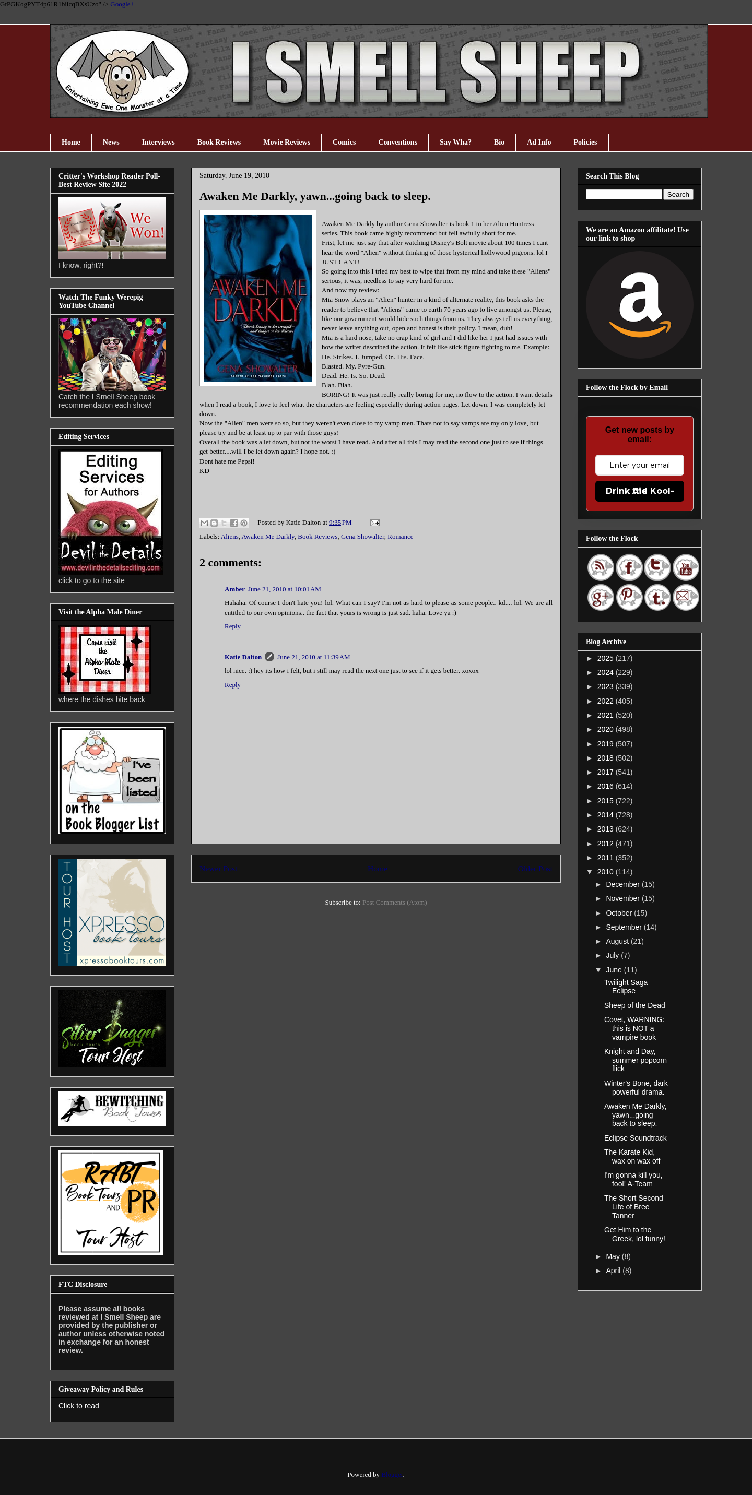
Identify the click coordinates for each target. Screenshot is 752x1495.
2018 (606, 758)
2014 (606, 815)
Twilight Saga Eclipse (626, 986)
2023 (606, 686)
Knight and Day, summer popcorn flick (635, 1060)
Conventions (397, 142)
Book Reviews (219, 142)
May (613, 1256)
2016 (606, 786)
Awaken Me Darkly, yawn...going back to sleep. (635, 1115)
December (623, 884)
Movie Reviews (286, 142)
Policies (585, 142)
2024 (606, 672)
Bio (499, 142)
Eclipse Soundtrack (635, 1138)
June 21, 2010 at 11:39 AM (313, 657)
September (624, 927)
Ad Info (539, 142)
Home (71, 142)
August (618, 941)
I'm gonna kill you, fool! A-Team (633, 1179)
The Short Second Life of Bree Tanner (633, 1207)
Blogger (392, 1474)
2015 (606, 801)
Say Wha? (456, 142)
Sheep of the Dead (634, 1005)
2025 (606, 658)
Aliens (230, 536)
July (613, 955)
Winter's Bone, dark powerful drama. (636, 1087)
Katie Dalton (243, 657)
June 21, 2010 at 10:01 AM (284, 589)
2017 (606, 772)
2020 (606, 729)
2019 (606, 744)
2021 (606, 715)
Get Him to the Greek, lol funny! (634, 1234)
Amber (235, 589)
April (614, 1270)
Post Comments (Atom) (394, 902)
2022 (606, 701)
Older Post (535, 868)
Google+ (122, 4)
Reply (233, 626)
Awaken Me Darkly (268, 536)
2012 (606, 843)
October (620, 913)
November (623, 898)
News (111, 142)
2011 (606, 857)
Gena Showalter (362, 536)
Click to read (78, 1406)
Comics (344, 142)
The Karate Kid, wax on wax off (632, 1156)
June (615, 970)
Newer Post (218, 868)
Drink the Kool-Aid (640, 491)
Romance (400, 536)
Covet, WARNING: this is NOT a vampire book (634, 1028)
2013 (606, 829)
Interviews (158, 142)
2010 (606, 872)
